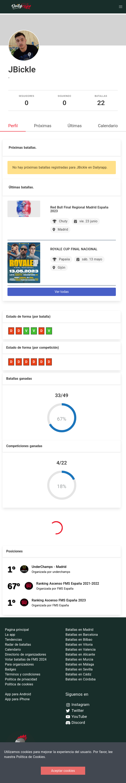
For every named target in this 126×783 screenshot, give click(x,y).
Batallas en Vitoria (79, 645)
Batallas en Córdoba (80, 679)
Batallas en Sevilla (79, 669)
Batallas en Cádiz (78, 674)
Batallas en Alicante (80, 654)
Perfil (13, 125)
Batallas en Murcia (79, 659)
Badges (10, 669)
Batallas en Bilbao (78, 640)
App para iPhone (17, 699)
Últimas (75, 125)
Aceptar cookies (63, 771)
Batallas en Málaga (79, 664)
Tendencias (13, 640)
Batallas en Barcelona (81, 635)
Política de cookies (19, 684)
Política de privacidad (21, 679)
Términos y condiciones (22, 674)
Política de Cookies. (31, 757)
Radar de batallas (18, 645)
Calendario (108, 125)
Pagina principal (17, 630)
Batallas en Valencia (80, 649)
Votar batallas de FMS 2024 (25, 659)
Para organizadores (19, 664)
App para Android (18, 694)
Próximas (42, 125)
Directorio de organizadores (25, 654)
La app (10, 635)
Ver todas (62, 292)
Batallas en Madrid (79, 630)
